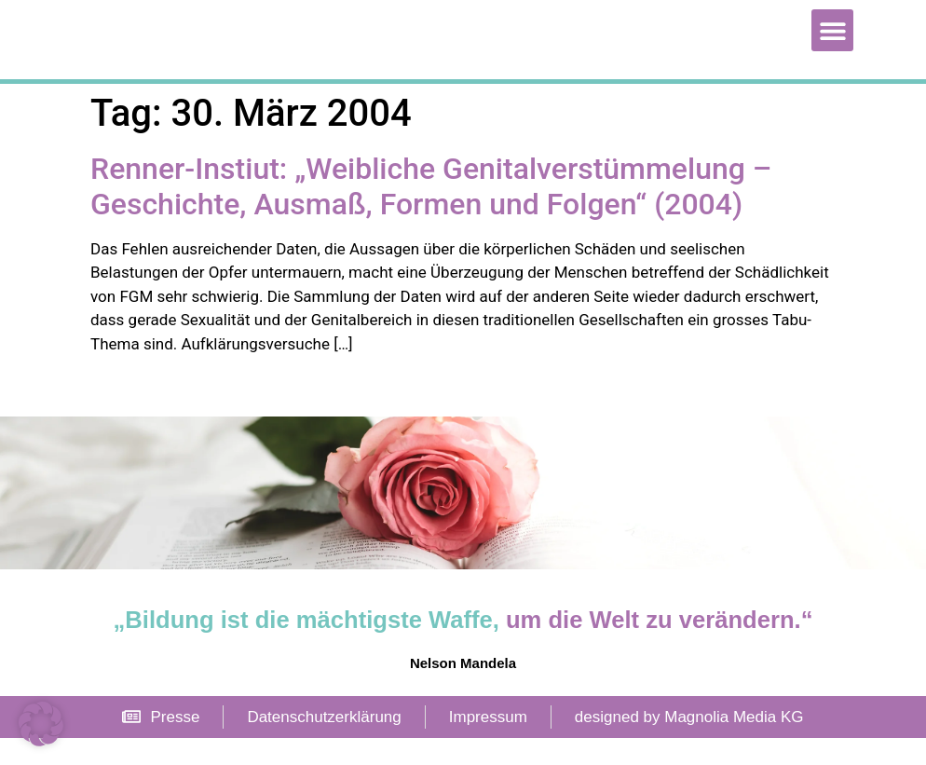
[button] (832, 43)
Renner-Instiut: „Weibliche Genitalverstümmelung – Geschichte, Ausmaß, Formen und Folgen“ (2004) (430, 213)
